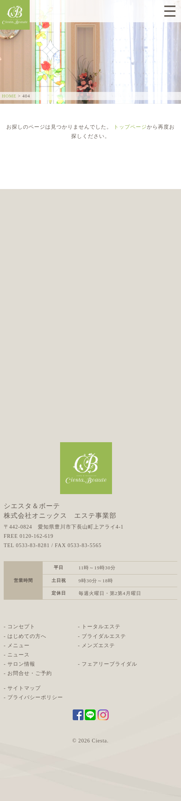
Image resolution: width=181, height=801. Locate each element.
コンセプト (21, 626)
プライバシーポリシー (35, 697)
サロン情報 (21, 664)
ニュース (18, 655)
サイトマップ (24, 688)
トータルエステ (101, 626)
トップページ (130, 127)
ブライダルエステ (104, 636)
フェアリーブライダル (109, 664)
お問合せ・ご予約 (29, 673)
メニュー (18, 645)
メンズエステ (98, 645)
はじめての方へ (26, 636)
